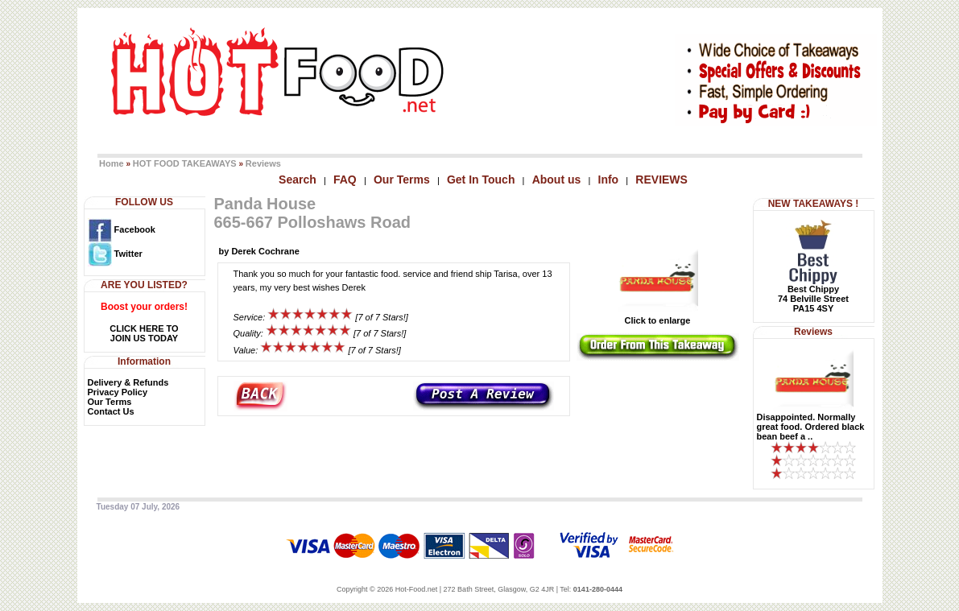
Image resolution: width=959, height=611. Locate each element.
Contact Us (111, 411)
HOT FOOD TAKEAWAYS (185, 163)
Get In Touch (481, 179)
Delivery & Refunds (128, 382)
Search (297, 179)
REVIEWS (661, 179)
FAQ (345, 179)
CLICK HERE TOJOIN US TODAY (144, 333)
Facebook (121, 229)
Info (608, 179)
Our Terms (402, 179)
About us (556, 179)
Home (111, 163)
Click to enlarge (658, 316)
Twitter (115, 253)
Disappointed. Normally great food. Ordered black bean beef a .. (811, 426)
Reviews (263, 163)
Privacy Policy (118, 392)
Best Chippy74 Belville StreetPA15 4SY (813, 298)
